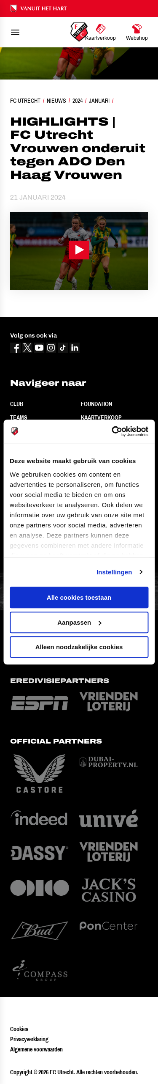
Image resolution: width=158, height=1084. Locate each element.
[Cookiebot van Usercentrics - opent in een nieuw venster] (112, 431)
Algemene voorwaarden (36, 1049)
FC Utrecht (25, 100)
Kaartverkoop (101, 417)
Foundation (96, 404)
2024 (77, 100)
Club (16, 404)
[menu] (15, 32)
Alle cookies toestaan (79, 597)
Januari (99, 100)
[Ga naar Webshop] (137, 32)
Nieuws (56, 100)
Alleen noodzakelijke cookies (79, 646)
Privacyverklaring (29, 1039)
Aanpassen (79, 622)
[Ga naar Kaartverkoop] (100, 32)
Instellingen (114, 572)
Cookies (19, 1029)
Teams (18, 417)
